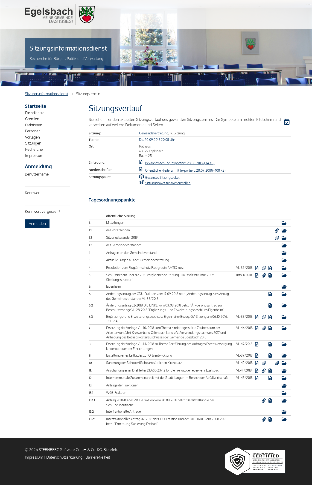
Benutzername (37, 174)
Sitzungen (33, 143)
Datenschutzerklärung (64, 457)
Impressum (34, 155)
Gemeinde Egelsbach (60, 14)
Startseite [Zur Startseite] (35, 106)
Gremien (32, 118)
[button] (287, 122)
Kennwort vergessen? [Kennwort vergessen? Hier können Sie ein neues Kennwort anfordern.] (42, 211)
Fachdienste (34, 113)
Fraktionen (33, 125)
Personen (33, 131)
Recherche (34, 149)
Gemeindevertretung (153, 133)
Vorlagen (32, 137)
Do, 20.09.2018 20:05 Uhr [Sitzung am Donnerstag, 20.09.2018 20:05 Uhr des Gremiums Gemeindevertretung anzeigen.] (157, 139)
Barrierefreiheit (98, 457)
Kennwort (33, 192)
